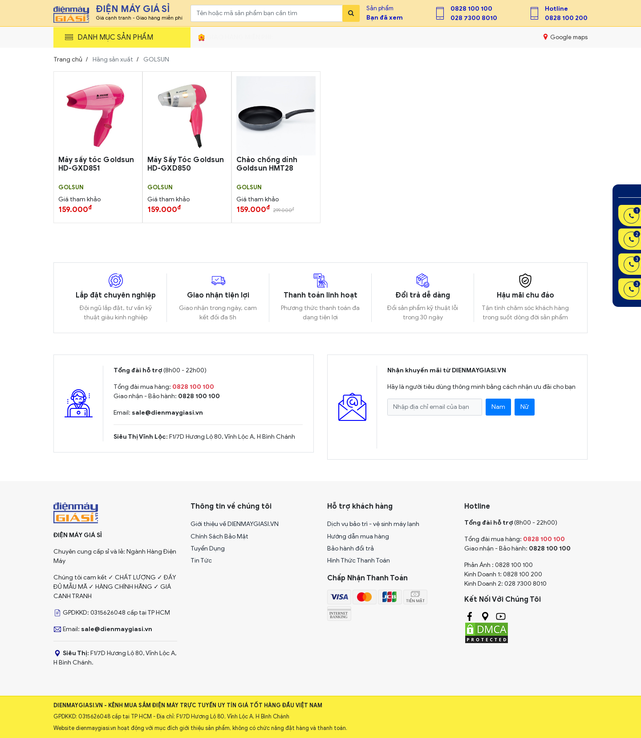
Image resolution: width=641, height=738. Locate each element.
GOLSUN (71, 187)
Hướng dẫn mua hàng (358, 536)
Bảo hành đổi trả (350, 548)
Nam (498, 407)
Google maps (566, 37)
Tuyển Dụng (208, 548)
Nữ (524, 407)
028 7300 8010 (473, 18)
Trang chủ (67, 59)
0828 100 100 (471, 8)
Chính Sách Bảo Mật (219, 536)
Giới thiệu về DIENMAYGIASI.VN (235, 524)
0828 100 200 (566, 18)
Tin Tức (201, 560)
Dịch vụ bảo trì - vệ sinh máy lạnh (373, 524)
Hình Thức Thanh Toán (358, 560)
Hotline (556, 8)
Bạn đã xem (384, 17)
